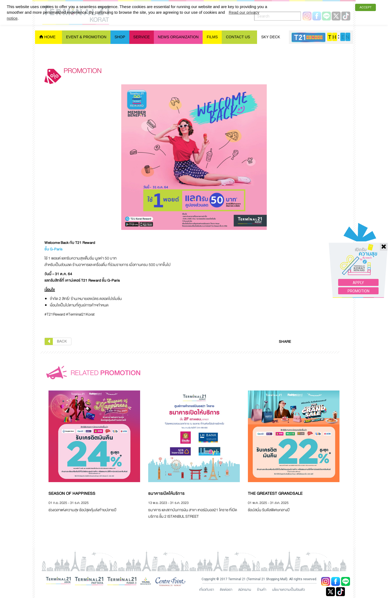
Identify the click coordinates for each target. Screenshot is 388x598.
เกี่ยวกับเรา (206, 590)
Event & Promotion (86, 37)
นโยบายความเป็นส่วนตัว (288, 590)
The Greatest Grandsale (275, 493)
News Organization (178, 37)
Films (212, 37)
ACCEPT (365, 7)
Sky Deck (270, 37)
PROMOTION (358, 260)
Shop (120, 37)
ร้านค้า (261, 590)
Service (141, 37)
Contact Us (238, 37)
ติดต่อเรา (226, 590)
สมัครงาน (244, 590)
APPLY (358, 252)
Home (50, 37)
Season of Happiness (71, 493)
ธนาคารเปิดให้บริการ (166, 493)
